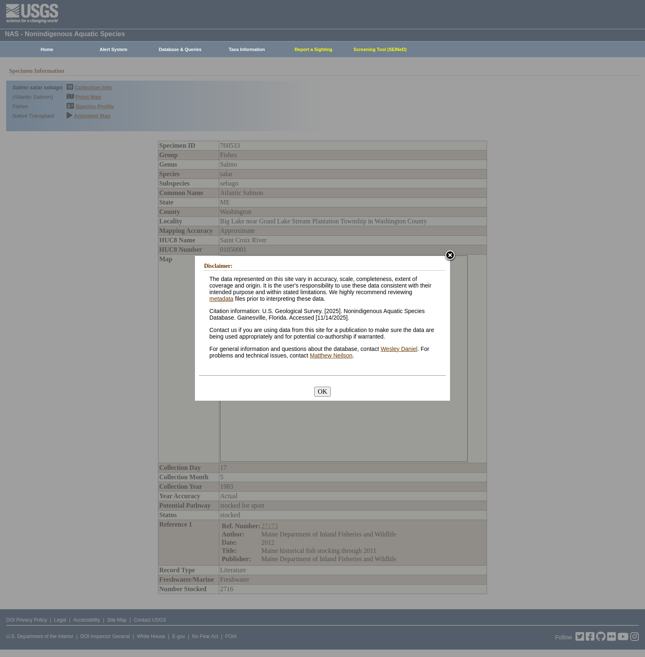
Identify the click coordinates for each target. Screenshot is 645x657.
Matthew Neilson (331, 355)
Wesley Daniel (399, 349)
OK (322, 391)
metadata (221, 298)
